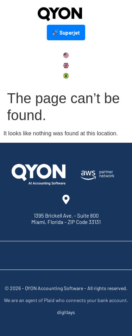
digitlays (66, 312)
